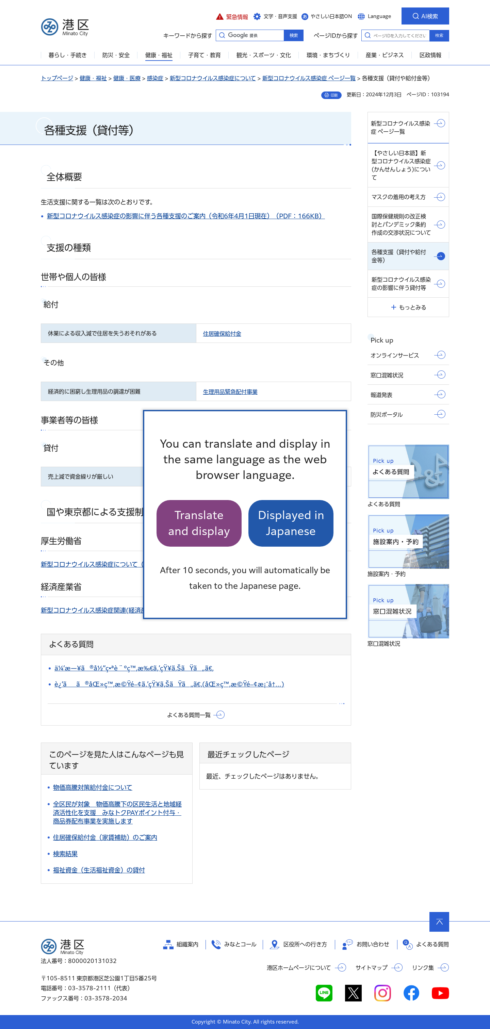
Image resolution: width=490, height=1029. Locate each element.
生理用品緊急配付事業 (230, 392)
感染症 (155, 78)
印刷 (334, 95)
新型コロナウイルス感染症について (213, 78)
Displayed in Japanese (291, 523)
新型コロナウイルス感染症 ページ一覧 (309, 78)
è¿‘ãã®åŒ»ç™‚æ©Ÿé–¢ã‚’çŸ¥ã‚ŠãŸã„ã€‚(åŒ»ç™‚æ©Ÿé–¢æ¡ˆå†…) (169, 684)
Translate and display (199, 523)
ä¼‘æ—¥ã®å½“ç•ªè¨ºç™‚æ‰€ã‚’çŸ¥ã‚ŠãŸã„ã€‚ (134, 668)
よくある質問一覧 (189, 715)
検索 (439, 35)
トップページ (57, 78)
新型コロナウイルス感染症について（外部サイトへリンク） (123, 564)
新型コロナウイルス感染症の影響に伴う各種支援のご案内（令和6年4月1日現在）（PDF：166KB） (186, 216)
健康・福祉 (93, 78)
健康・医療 (127, 78)
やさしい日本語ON (331, 16)
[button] (232, 15)
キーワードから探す (222, 35)
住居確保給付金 (222, 333)
